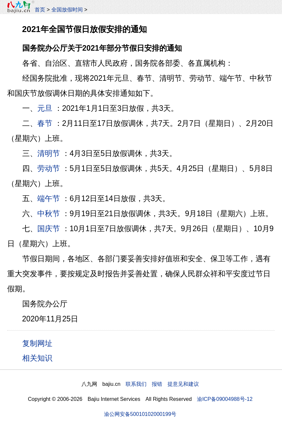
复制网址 (39, 343)
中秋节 (48, 213)
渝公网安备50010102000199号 (140, 414)
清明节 (48, 153)
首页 (40, 9)
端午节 (48, 198)
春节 (44, 123)
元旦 (44, 108)
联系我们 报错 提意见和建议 (162, 384)
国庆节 (48, 228)
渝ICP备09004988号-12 (225, 399)
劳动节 (48, 168)
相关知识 (37, 358)
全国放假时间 (67, 9)
